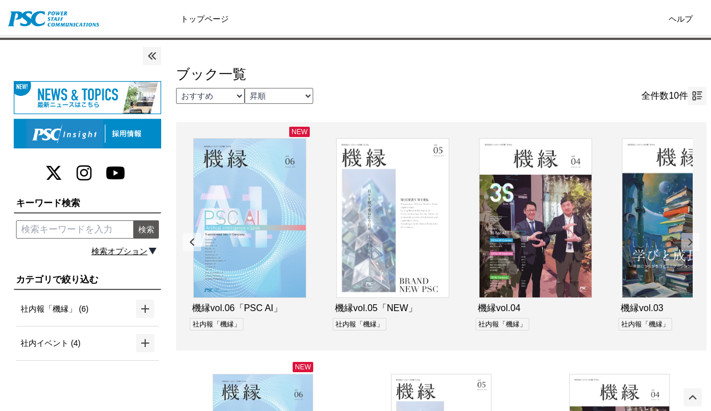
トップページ (205, 18)
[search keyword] (75, 229)
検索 (146, 229)
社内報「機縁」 (217, 324)
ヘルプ (681, 18)
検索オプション (119, 251)
